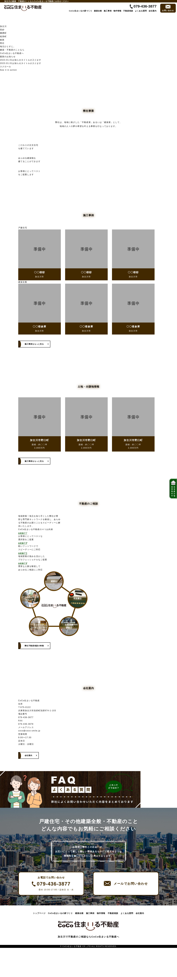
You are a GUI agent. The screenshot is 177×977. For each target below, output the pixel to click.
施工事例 (108, 11)
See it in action (8, 70)
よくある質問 (141, 11)
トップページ (39, 942)
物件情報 (117, 11)
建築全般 (98, 11)
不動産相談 (128, 11)
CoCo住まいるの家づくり (80, 11)
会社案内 (153, 11)
